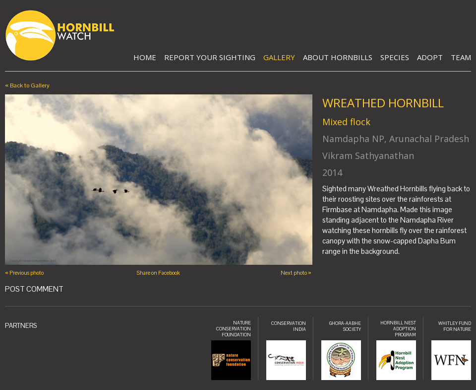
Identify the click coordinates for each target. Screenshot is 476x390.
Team (461, 57)
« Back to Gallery (27, 85)
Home (144, 57)
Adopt (430, 57)
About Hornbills (337, 57)
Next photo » (296, 272)
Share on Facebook (158, 272)
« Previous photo (24, 272)
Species (394, 57)
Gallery (279, 57)
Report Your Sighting (209, 57)
